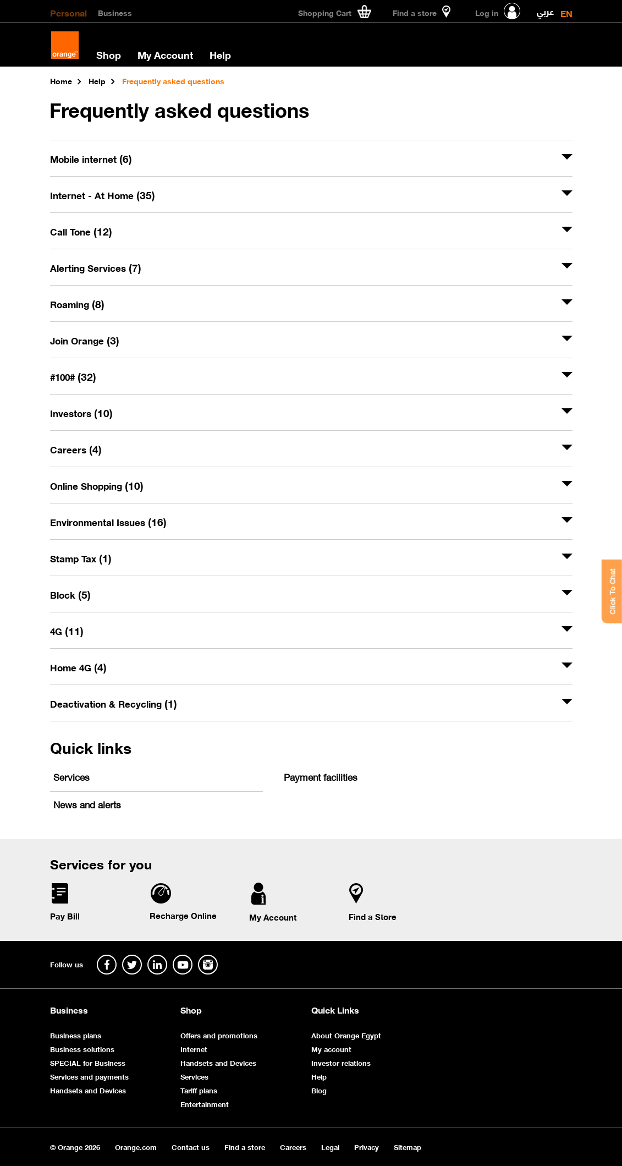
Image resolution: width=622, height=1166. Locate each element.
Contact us (191, 1146)
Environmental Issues (108, 521)
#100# (73, 376)
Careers (76, 449)
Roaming (77, 304)
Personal (68, 12)
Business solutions (82, 1048)
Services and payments (89, 1076)
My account (331, 1048)
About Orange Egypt (346, 1035)
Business (115, 12)
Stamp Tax (81, 558)
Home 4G (78, 667)
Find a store (244, 1146)
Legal (330, 1146)
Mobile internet (91, 158)
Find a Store (373, 916)
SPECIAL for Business (87, 1062)
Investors (81, 412)
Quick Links (335, 1009)
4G (67, 630)
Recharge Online (183, 915)
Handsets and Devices (88, 1090)
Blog (319, 1090)
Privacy (366, 1146)
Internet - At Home (102, 195)
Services (71, 776)
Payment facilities (320, 776)
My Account (165, 54)
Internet (193, 1048)
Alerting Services (95, 267)
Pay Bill (65, 915)
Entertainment (204, 1103)
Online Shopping (97, 485)
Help (220, 54)
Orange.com (136, 1146)
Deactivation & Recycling (113, 703)
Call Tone (81, 231)
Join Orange (84, 340)
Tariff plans (198, 1090)
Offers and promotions (218, 1035)
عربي (545, 9)
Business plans (75, 1035)
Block (70, 594)
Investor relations (341, 1062)
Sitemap (407, 1146)
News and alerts (87, 804)
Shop (108, 54)
